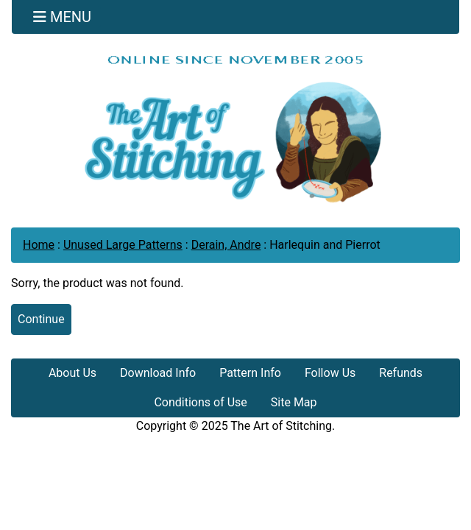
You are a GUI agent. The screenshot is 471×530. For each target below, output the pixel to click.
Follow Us (330, 373)
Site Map (294, 402)
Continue (41, 319)
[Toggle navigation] (62, 17)
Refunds (400, 373)
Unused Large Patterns (123, 245)
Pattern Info (250, 373)
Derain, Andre (226, 245)
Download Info (158, 373)
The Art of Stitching (281, 426)
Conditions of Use (200, 402)
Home (38, 245)
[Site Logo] (235, 128)
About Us (72, 373)
